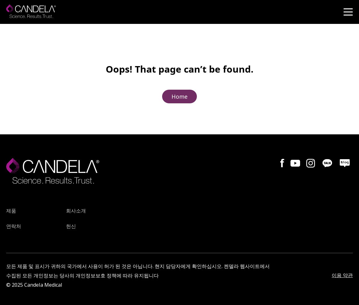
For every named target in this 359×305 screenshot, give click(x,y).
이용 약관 (342, 275)
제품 (11, 211)
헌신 (71, 226)
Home (179, 96)
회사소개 (76, 211)
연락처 (13, 226)
